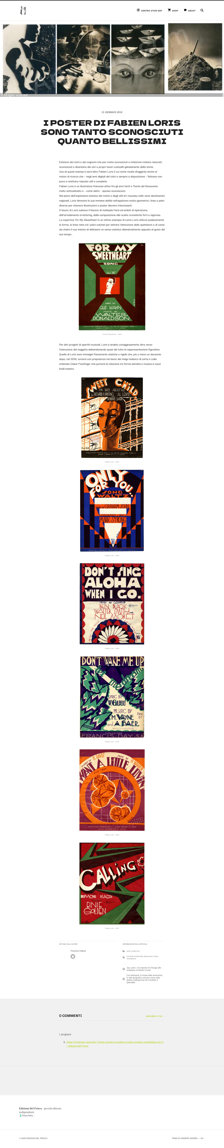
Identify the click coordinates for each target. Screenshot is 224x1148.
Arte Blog (130, 956)
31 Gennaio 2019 (112, 112)
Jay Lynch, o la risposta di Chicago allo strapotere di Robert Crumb (144, 969)
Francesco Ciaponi (78, 951)
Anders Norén (189, 1139)
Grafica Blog (138, 956)
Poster (155, 956)
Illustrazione (148, 956)
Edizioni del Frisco (37, 1139)
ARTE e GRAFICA (133, 951)
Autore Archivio (73, 957)
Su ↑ (202, 1139)
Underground (131, 959)
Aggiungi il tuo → (155, 1016)
